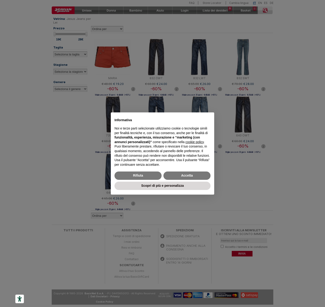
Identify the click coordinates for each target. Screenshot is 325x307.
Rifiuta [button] (138, 175)
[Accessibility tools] (19, 299)
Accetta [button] (187, 175)
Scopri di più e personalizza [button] (162, 185)
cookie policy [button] (194, 142)
